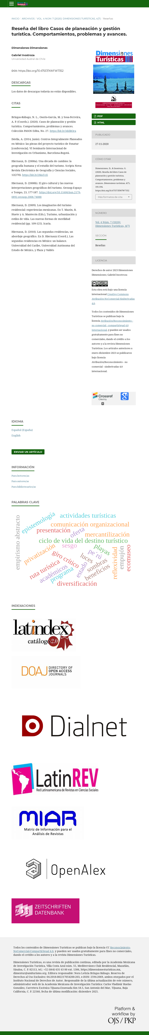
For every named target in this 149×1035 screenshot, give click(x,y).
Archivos (28, 18)
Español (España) (22, 430)
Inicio (15, 18)
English (16, 435)
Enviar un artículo (28, 451)
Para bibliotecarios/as (24, 486)
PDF (100, 116)
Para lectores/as (20, 475)
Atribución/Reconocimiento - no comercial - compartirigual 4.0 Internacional (112, 325)
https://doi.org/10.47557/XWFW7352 (41, 70)
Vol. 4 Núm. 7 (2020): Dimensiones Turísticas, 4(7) (69, 18)
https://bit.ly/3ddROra (63, 131)
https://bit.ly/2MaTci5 (35, 175)
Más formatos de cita (110, 196)
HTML (101, 122)
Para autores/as (20, 481)
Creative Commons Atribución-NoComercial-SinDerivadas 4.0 (113, 298)
